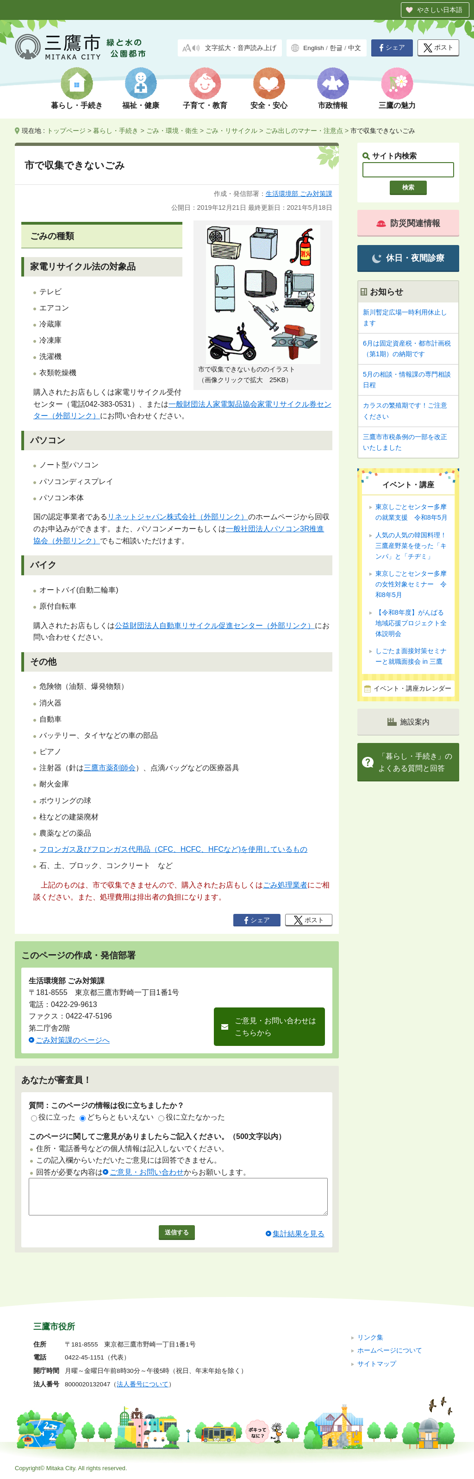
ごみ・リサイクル (231, 130)
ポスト (439, 48)
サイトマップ (376, 1363)
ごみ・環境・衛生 (172, 130)
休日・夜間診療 (408, 258)
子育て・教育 (205, 105)
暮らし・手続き (77, 105)
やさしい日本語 (439, 9)
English (313, 47)
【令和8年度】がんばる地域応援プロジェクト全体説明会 (411, 623)
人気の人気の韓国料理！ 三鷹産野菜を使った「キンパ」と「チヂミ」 (411, 545)
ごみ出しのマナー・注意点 (304, 130)
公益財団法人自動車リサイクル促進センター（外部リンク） (215, 625)
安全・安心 (268, 105)
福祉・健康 (140, 105)
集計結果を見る (298, 1241)
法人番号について (142, 1384)
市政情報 (333, 105)
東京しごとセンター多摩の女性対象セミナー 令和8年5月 (411, 584)
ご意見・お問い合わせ (147, 1172)
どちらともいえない (117, 1117)
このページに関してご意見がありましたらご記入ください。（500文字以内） (157, 1136)
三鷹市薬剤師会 (110, 768)
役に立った (53, 1117)
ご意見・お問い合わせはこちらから (275, 1027)
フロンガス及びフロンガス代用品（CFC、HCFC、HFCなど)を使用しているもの (173, 849)
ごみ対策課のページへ (73, 1040)
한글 (336, 47)
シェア (392, 48)
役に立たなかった (191, 1117)
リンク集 (370, 1337)
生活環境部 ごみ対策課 (299, 193)
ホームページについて (389, 1350)
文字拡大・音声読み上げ (240, 47)
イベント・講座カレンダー (412, 688)
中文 (354, 47)
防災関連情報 (408, 223)
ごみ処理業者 (285, 885)
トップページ (66, 130)
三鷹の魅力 (397, 105)
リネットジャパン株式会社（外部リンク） (177, 517)
